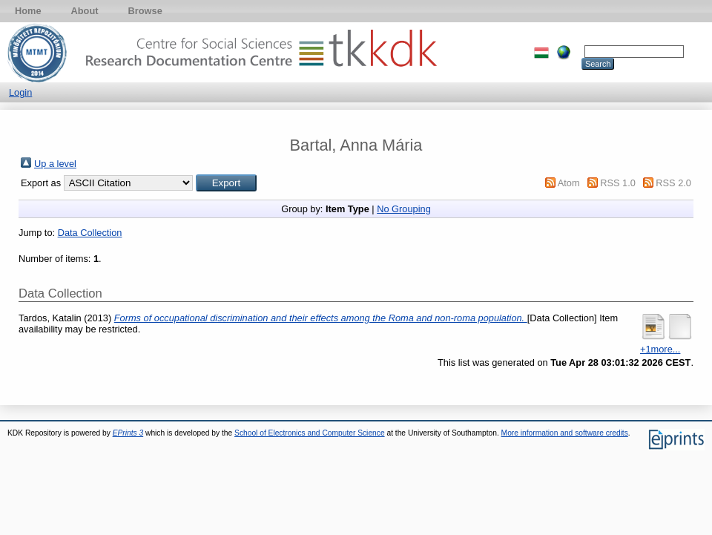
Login (20, 92)
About (85, 10)
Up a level (55, 163)
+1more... (660, 349)
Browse (145, 10)
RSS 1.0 (618, 182)
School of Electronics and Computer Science (309, 433)
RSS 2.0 (673, 182)
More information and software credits (564, 433)
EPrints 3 (128, 433)
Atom (569, 182)
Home (28, 10)
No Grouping (404, 208)
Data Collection (90, 232)
